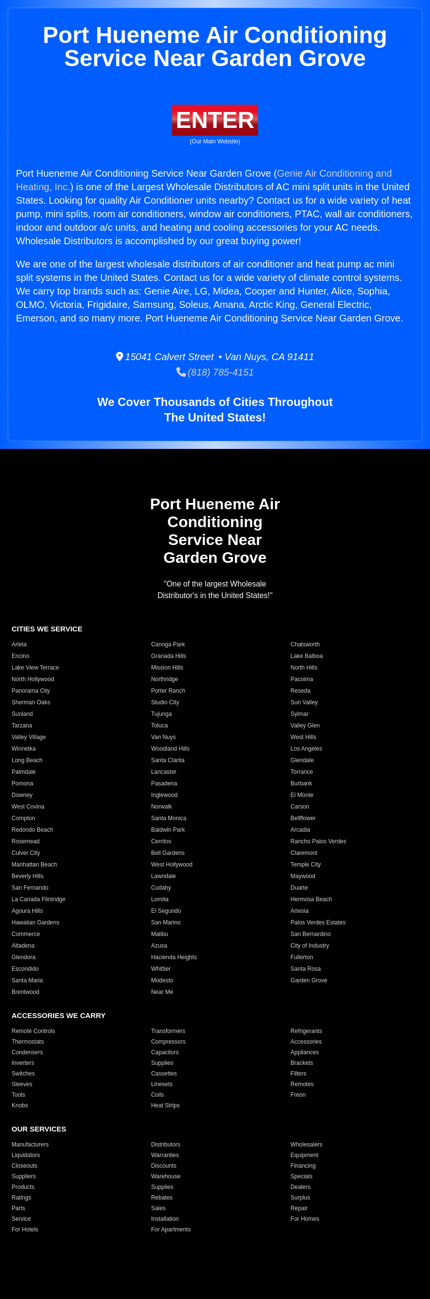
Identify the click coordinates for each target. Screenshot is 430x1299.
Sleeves (22, 1084)
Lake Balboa (306, 656)
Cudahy (161, 887)
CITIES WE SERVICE (47, 629)
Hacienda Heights (174, 957)
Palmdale (24, 771)
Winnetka (24, 748)
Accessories (306, 1041)
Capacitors (165, 1052)
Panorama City (31, 690)
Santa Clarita (168, 760)
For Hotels (25, 1229)
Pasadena (164, 783)
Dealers (300, 1187)
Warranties (165, 1155)
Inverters (23, 1063)
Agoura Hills (27, 911)
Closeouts (24, 1165)
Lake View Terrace (35, 667)
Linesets (162, 1084)
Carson (299, 806)
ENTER (215, 120)
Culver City (26, 853)
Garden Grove (308, 980)
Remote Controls (33, 1031)
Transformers (168, 1031)
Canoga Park (168, 644)
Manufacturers (30, 1144)
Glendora (23, 957)
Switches (23, 1073)
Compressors (168, 1041)
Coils (157, 1094)
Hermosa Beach (311, 899)
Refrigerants (306, 1031)
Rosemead (26, 841)
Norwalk (161, 806)
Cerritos (161, 841)
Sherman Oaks (31, 702)
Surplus (300, 1197)
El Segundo (166, 911)
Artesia (299, 911)
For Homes (304, 1218)
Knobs (20, 1105)
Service (21, 1218)
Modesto (162, 980)
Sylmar (299, 714)
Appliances (304, 1052)
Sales (158, 1208)
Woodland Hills (170, 748)
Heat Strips (165, 1105)
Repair (298, 1208)
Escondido (25, 968)
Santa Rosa (305, 968)
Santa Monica (168, 818)
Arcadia (300, 829)
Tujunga (161, 714)
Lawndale (163, 876)
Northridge (164, 679)
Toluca (159, 725)
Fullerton (301, 957)
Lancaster (164, 771)
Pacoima (301, 679)
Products (23, 1187)
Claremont (303, 853)
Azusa (159, 945)
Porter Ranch (168, 690)
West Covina (28, 806)
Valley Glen (304, 725)
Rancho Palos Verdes (318, 841)
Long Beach (27, 760)
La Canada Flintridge (38, 899)
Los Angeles (306, 748)
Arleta (19, 644)
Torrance (301, 771)
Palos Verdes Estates (317, 922)
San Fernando (30, 887)
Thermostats (28, 1041)
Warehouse (166, 1176)
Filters (298, 1073)
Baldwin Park (168, 829)
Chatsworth (305, 644)
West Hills (303, 737)
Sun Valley (303, 702)
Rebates (162, 1197)
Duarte (299, 887)
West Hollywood (172, 864)
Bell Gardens (168, 853)
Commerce (26, 934)
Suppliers (24, 1176)
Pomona (22, 783)
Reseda (300, 690)
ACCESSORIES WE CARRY (58, 1015)
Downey (22, 795)
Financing (302, 1165)
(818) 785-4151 (215, 372)
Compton (23, 818)
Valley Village (29, 737)
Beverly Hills (27, 876)
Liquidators (26, 1155)
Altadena (23, 945)
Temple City (305, 864)
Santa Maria (27, 980)
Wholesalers (306, 1144)
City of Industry (309, 945)
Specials (301, 1176)
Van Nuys (163, 737)
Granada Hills (168, 656)
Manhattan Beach (34, 864)
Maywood (302, 876)
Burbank (301, 783)
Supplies (162, 1063)
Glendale (302, 760)
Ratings (21, 1197)
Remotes (302, 1084)
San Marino (166, 922)
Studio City (165, 702)
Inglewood (164, 795)
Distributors (166, 1144)
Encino (20, 656)
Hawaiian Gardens (35, 922)
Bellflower (302, 818)
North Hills (303, 667)
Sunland (22, 714)
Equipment (304, 1155)
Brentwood (25, 992)
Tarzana (22, 725)
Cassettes (164, 1073)
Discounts (164, 1165)
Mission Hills (167, 667)
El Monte (301, 795)
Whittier (161, 968)
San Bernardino (310, 934)
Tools (18, 1094)
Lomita (160, 899)
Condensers (27, 1052)
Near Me (162, 992)
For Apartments (171, 1229)
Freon (297, 1094)
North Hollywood (33, 679)
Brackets (301, 1063)
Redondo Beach (32, 829)
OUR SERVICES (39, 1129)
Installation (165, 1218)
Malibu (159, 934)
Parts (18, 1208)
